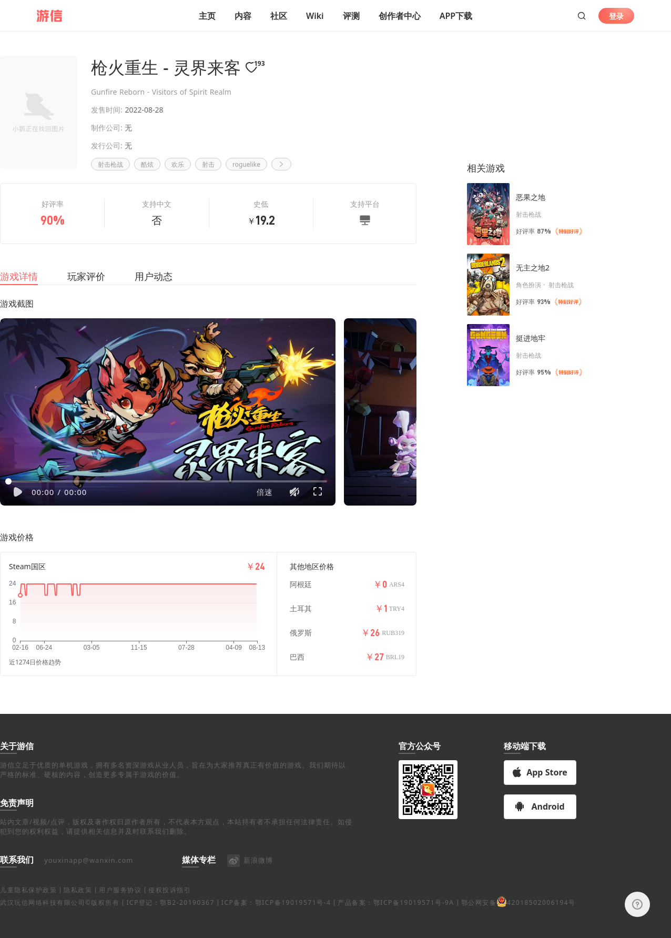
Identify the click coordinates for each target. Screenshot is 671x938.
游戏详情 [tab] (19, 281)
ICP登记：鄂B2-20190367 (170, 925)
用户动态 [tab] (153, 281)
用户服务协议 (120, 912)
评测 (351, 16)
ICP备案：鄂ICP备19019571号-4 (276, 925)
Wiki (315, 16)
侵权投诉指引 (169, 912)
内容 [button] (243, 16)
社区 (278, 16)
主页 (207, 16)
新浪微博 (249, 882)
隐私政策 (78, 912)
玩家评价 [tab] (86, 281)
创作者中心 (400, 16)
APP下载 (456, 16)
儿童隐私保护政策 (28, 912)
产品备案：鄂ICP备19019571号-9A (396, 925)
